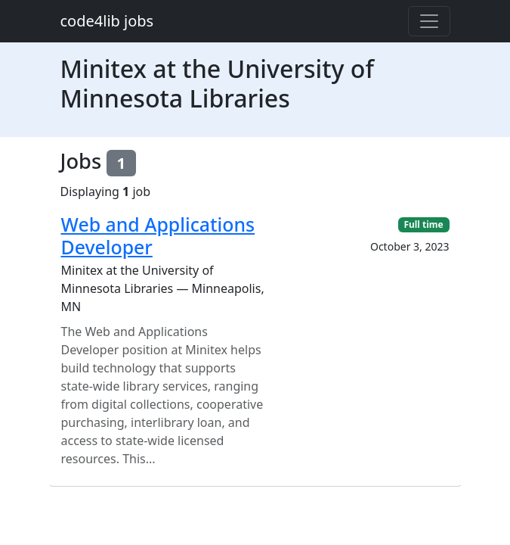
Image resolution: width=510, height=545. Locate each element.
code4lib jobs (107, 21)
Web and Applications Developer (158, 235)
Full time (423, 224)
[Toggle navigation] (429, 21)
